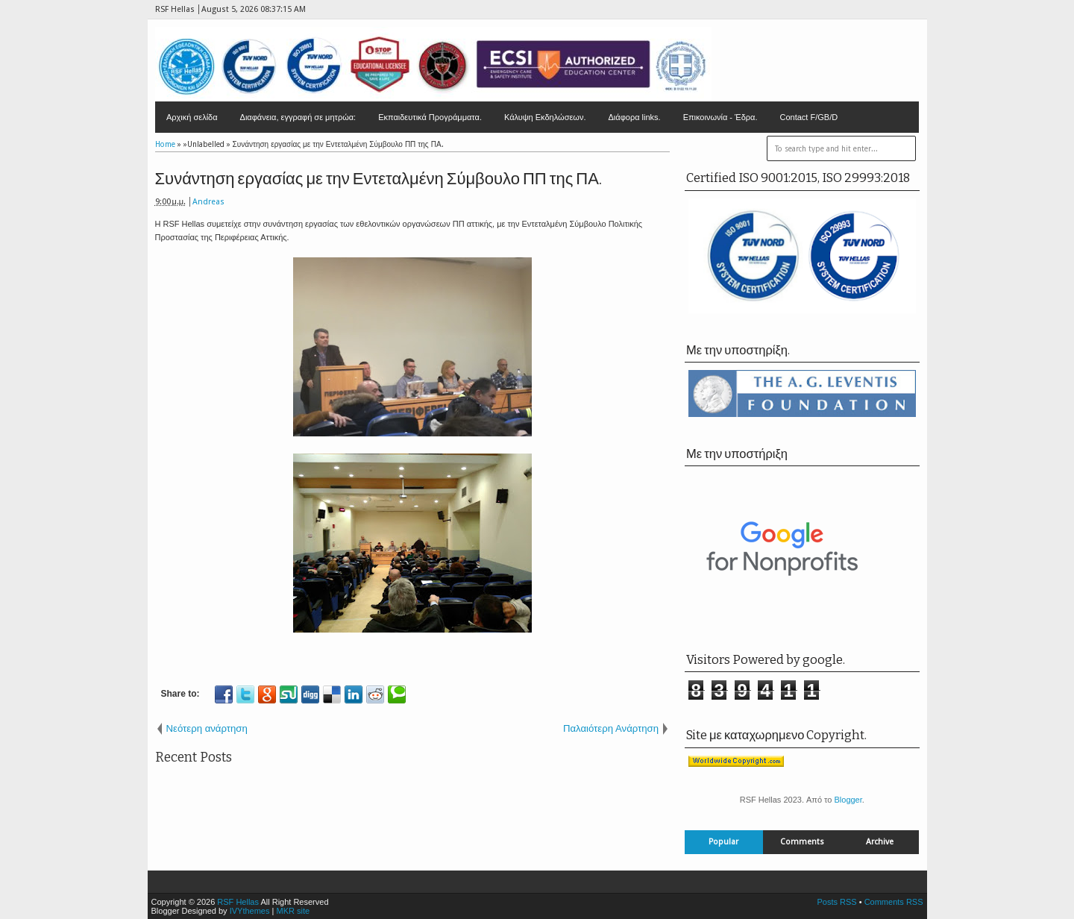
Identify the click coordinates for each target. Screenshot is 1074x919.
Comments (802, 842)
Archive (880, 842)
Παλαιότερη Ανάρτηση (611, 728)
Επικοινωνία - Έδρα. (720, 117)
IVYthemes (250, 910)
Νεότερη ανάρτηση (207, 728)
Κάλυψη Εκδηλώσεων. (545, 117)
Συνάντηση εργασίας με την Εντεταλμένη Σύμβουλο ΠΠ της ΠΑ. (378, 179)
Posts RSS (836, 901)
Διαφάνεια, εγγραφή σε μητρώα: (298, 117)
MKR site (293, 910)
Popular (723, 842)
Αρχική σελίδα (192, 117)
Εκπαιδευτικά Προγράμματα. (430, 117)
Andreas (208, 202)
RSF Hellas (238, 901)
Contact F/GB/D (809, 117)
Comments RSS (893, 901)
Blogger (847, 799)
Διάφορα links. (634, 117)
